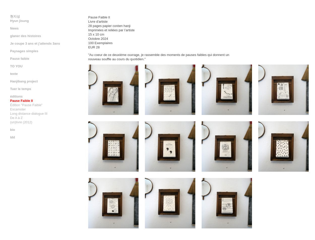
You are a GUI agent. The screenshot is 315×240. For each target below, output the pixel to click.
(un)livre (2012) (21, 122)
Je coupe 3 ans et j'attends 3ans (35, 43)
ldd (12, 137)
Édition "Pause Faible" (26, 105)
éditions (16, 96)
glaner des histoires (25, 36)
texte (14, 74)
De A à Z (16, 118)
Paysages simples (24, 51)
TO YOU (16, 66)
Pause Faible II (21, 101)
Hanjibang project (24, 81)
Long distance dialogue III (28, 113)
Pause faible (19, 59)
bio (12, 130)
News (14, 28)
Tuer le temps (20, 89)
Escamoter (18, 109)
